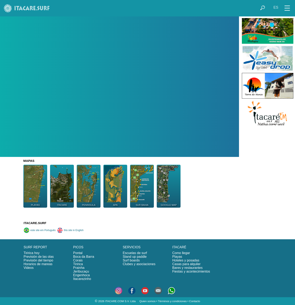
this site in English (70, 230)
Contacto (194, 301)
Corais (78, 260)
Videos (29, 267)
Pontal (77, 253)
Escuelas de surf (135, 253)
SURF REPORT (35, 247)
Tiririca (78, 264)
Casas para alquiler (186, 264)
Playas (177, 256)
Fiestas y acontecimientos (191, 271)
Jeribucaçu (81, 271)
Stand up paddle (135, 256)
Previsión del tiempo (38, 260)
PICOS (78, 247)
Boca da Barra (83, 256)
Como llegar (181, 253)
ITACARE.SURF (35, 223)
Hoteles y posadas (185, 260)
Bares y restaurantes (187, 267)
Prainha (79, 267)
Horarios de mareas (38, 264)
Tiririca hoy (32, 253)
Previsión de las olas (39, 256)
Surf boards (131, 260)
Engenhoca (81, 275)
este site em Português (40, 230)
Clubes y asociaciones (139, 264)
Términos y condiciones (172, 301)
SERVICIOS (132, 247)
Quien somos (147, 301)
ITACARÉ (179, 247)
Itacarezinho (82, 279)
